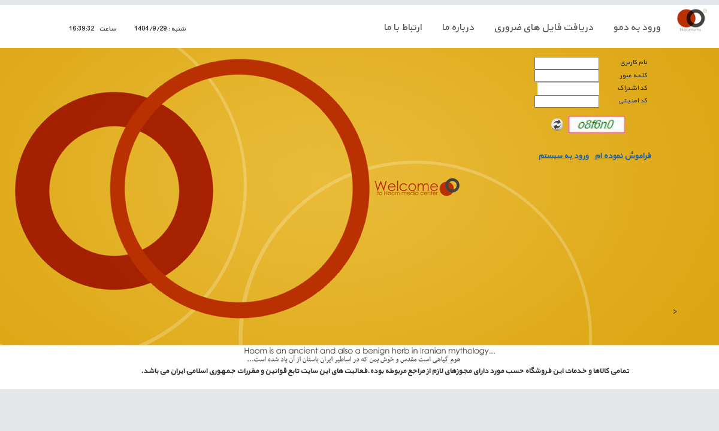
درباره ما (458, 27)
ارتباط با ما (402, 27)
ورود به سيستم (563, 156)
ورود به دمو (636, 27)
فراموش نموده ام (622, 156)
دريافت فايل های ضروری (543, 27)
